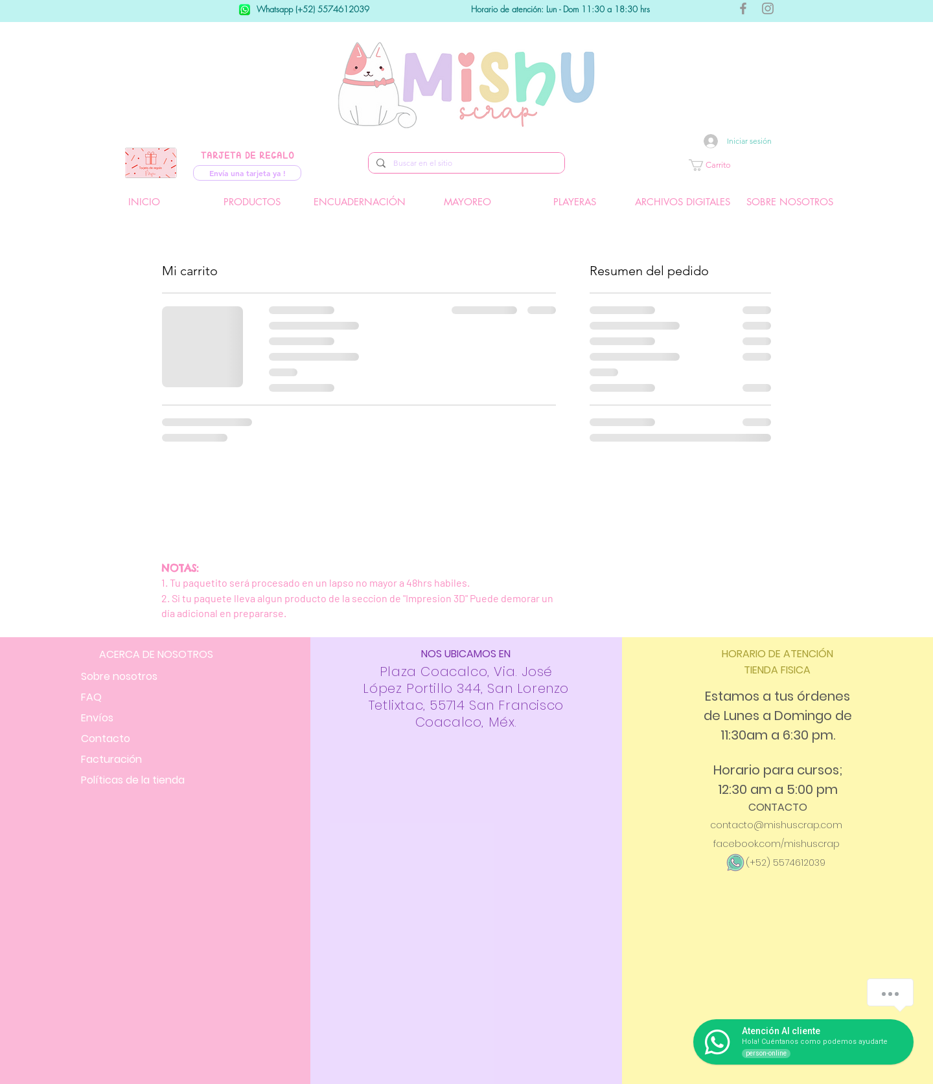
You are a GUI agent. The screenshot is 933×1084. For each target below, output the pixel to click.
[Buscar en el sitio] (465, 163)
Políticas (133, 780)
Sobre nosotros (119, 676)
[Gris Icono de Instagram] (768, 8)
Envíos (97, 717)
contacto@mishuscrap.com (776, 825)
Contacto (105, 738)
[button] (748, 165)
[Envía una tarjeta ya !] (247, 173)
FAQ (91, 697)
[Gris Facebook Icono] (743, 8)
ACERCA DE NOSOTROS (156, 654)
